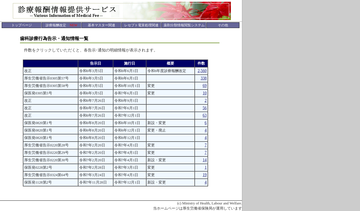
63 (205, 115)
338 (204, 78)
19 (205, 175)
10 (205, 93)
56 (205, 108)
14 (205, 160)
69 (205, 85)
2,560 (202, 71)
